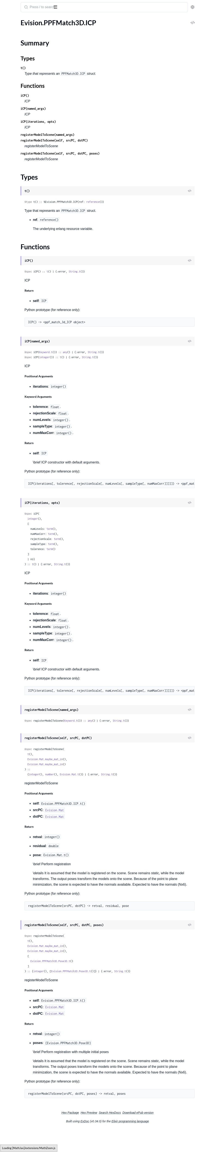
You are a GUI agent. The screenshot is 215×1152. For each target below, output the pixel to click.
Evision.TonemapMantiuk (21, 906)
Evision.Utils (12, 1037)
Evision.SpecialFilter (17, 667)
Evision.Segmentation (18, 548)
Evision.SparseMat (16, 650)
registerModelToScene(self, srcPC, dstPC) (109, 140)
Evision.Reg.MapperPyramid (23, 434)
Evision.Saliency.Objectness (23, 491)
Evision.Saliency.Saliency (20, 502)
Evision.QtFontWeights (20, 184)
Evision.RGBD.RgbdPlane (21, 309)
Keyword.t (101, 352)
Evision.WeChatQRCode (21, 1145)
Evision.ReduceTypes (18, 360)
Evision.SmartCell (16, 599)
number (104, 774)
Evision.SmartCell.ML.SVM (22, 616)
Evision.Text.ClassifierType (22, 804)
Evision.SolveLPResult (19, 633)
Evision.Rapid (13, 326)
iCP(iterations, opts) (93, 121)
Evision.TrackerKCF (17, 957)
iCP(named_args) (88, 108)
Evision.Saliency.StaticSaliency (24, 508)
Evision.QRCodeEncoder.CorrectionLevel (30, 150)
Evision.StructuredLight (20, 747)
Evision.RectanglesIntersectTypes (27, 354)
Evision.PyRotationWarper (22, 121)
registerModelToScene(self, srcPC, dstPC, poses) (115, 153)
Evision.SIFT (12, 463)
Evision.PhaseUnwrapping (22, 82)
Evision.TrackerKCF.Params (23, 968)
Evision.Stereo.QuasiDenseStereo (27, 690)
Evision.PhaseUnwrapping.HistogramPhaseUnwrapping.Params (30, 93)
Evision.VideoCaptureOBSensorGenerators (30, 1099)
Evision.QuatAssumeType (21, 229)
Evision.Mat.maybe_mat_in (100, 759)
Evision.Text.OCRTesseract (22, 855)
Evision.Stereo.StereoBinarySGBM (28, 701)
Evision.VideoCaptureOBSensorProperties (30, 1105)
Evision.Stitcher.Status (19, 741)
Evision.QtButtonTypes (20, 173)
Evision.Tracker (14, 917)
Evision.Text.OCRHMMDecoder (26, 843)
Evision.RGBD (13, 241)
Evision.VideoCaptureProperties (26, 1111)
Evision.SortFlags (15, 644)
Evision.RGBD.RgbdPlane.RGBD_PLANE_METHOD (30, 315)
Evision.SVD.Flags (16, 468)
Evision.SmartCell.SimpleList (23, 627)
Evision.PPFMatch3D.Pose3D (24, 59)
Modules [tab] (23, 19)
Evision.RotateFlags (17, 451)
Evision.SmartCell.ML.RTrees (24, 610)
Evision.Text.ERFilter (18, 815)
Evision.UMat (13, 1008)
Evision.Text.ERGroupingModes (26, 821)
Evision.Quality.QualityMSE (23, 212)
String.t (129, 271)
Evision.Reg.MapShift (18, 389)
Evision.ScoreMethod (18, 536)
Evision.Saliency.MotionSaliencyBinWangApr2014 (30, 485)
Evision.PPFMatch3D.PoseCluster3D (30, 65)
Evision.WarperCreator (19, 1139)
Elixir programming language (161, 1144)
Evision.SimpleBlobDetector (23, 588)
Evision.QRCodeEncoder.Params (26, 167)
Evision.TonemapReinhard (22, 912)
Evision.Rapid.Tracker (18, 349)
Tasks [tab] (42, 19)
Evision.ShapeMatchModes (23, 571)
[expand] (59, 28)
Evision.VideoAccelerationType (25, 1077)
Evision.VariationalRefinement (25, 1071)
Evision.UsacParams (17, 1031)
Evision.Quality (14, 190)
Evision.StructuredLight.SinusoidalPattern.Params (30, 764)
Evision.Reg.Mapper (17, 400)
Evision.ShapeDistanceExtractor (26, 565)
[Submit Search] (80, 8)
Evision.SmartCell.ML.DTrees (24, 605)
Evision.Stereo (13, 673)
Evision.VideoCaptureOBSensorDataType (30, 1094)
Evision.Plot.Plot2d (17, 110)
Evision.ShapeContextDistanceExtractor (30, 559)
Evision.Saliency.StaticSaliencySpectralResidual (30, 519)
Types (11, 41)
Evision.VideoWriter (17, 1122)
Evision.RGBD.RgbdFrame (22, 281)
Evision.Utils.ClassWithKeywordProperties (30, 1042)
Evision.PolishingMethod (21, 116)
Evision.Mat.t (124, 774)
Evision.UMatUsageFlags (21, 1020)
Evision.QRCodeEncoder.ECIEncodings (30, 156)
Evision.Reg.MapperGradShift (24, 423)
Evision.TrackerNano (18, 986)
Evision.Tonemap (15, 895)
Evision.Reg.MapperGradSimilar (26, 428)
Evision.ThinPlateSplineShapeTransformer (30, 878)
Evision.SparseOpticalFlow (22, 656)
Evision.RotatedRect (18, 457)
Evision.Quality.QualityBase (23, 201)
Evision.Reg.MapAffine (19, 377)
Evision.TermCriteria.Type (21, 787)
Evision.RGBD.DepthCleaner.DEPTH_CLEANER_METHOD (30, 252)
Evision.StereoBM (16, 713)
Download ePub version (169, 1135)
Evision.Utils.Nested (17, 1048)
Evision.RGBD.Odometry (21, 269)
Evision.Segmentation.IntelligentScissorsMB (30, 553)
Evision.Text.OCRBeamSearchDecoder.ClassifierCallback (30, 832)
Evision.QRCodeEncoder (21, 144)
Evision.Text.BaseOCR (19, 798)
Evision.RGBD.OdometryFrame (26, 275)
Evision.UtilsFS (14, 1065)
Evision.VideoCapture (19, 1082)
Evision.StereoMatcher (19, 718)
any (120, 352)
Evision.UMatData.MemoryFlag (26, 1014)
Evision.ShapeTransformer (22, 576)
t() (78, 68)
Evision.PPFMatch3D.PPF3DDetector (30, 53)
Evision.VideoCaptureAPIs (22, 1088)
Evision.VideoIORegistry (20, 1116)
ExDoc (116, 1144)
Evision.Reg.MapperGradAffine (25, 406)
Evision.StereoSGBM (18, 724)
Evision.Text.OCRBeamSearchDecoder (30, 826)
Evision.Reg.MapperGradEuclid (25, 411)
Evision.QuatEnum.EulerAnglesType (29, 235)
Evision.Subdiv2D (16, 775)
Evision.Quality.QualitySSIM (23, 224)
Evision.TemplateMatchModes (25, 781)
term (105, 528)
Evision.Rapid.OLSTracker (21, 337)
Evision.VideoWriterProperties (25, 1128)
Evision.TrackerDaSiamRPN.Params (28, 940)
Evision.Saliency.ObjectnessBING (27, 497)
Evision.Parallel (14, 70)
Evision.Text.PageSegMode (22, 860)
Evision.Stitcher (14, 730)
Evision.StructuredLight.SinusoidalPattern (30, 758)
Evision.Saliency (14, 474)
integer (99, 357)
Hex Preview (120, 1135)
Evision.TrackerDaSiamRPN (23, 934)
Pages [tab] (7, 19)
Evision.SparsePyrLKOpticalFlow (27, 661)
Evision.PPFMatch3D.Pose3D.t (105, 972)
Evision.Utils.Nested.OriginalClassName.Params (30, 1059)
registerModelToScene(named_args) (102, 134)
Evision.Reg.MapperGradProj (24, 417)
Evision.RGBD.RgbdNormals (23, 292)
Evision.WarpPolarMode (20, 1133)
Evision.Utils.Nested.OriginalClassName (30, 1054)
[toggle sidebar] (57, 6)
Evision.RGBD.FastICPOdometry (27, 258)
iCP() (80, 95)
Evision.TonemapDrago (19, 900)
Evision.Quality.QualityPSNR (24, 218)
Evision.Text (11, 792)
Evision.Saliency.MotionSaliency (26, 480)
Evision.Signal (13, 582)
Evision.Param (13, 76)
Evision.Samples (14, 525)
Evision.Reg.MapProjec (19, 383)
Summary (14, 35)
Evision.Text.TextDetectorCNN (25, 872)
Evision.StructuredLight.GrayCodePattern (30, 752)
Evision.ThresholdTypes (20, 883)
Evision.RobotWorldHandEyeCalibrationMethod (30, 445)
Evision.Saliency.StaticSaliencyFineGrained (30, 514)
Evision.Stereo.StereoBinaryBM (26, 696)
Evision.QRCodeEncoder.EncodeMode (30, 161)
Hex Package (101, 1135)
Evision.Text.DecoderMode (22, 809)
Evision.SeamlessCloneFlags (23, 542)
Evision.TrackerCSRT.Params (23, 929)
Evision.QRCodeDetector (21, 127)
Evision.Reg (11, 366)
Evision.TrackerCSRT (18, 923)
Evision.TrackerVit (16, 997)
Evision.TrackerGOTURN (21, 946)
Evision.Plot (11, 104)
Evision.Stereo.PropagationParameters (30, 684)
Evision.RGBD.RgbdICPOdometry (27, 286)
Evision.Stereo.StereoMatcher (24, 707)
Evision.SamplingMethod (21, 531)
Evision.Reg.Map (15, 372)
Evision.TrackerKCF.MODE (22, 963)
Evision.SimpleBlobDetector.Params (29, 593)
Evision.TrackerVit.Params (22, 1003)
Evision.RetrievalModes (20, 440)
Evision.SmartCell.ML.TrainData (26, 622)
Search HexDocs (141, 1135)
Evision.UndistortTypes (20, 1025)
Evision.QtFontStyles (18, 178)
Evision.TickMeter (16, 889)
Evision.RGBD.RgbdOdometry (25, 303)
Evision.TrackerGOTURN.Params (26, 951)
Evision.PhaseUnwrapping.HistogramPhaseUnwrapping (30, 87)
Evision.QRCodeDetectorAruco (26, 133)
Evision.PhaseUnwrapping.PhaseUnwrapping (30, 99)
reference (148, 201)
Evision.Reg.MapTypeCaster (23, 394)
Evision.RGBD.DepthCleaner (24, 246)
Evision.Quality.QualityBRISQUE (27, 195)
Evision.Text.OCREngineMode (24, 838)
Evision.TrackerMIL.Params (22, 980)
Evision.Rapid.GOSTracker (22, 332)
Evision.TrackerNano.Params (23, 991)
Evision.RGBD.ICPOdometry (24, 264)
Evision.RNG (12, 320)
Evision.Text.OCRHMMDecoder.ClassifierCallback (30, 849)
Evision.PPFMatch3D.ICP (21, 28)
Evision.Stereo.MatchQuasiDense (27, 679)
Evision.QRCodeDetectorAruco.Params (30, 138)
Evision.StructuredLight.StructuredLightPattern (30, 770)
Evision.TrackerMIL (17, 974)
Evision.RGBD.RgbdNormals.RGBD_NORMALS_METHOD (30, 298)
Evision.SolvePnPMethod (21, 639)
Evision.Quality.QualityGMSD (24, 207)
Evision (9, 5)
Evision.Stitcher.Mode (19, 735)
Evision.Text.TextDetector (21, 866)
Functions (14, 46)
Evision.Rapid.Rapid (17, 343)
